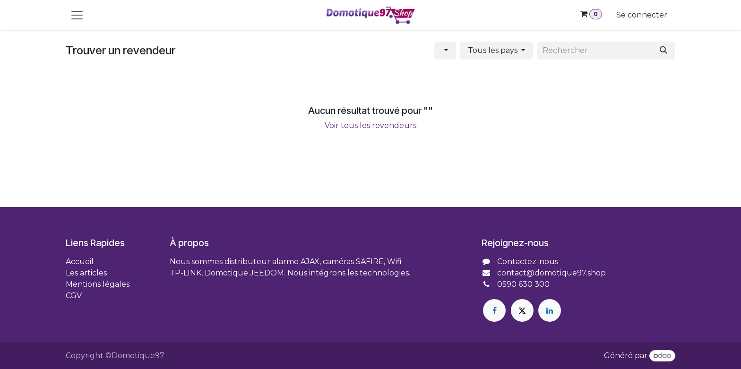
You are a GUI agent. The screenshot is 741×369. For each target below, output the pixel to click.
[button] (445, 51)
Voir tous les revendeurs (370, 125)
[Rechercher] (663, 51)
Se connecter (641, 14)
